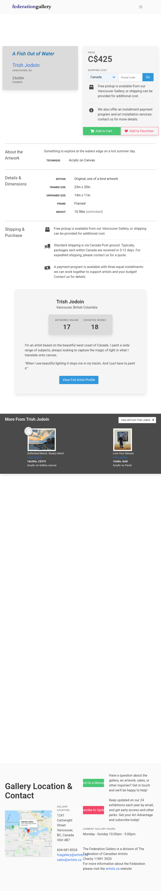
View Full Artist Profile (79, 380)
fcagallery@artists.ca (72, 855)
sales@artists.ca (69, 860)
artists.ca (113, 869)
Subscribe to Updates (93, 810)
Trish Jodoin (26, 65)
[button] (140, 7)
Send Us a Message (93, 783)
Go (148, 77)
